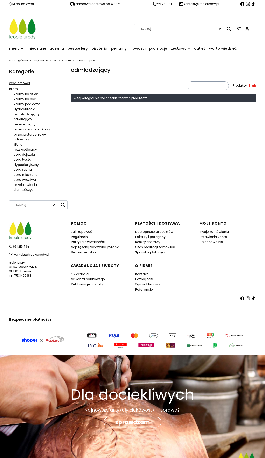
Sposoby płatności (150, 252)
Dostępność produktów (154, 231)
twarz (56, 60)
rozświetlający (25, 149)
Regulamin (79, 236)
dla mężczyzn (24, 189)
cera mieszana (25, 174)
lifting (18, 144)
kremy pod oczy (27, 104)
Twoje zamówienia (214, 231)
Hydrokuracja (24, 109)
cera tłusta (22, 159)
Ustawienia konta (213, 236)
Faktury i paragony (150, 236)
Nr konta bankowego (88, 279)
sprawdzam (132, 422)
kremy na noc (25, 99)
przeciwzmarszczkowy (32, 129)
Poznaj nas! (144, 279)
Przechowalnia (211, 242)
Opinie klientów (147, 284)
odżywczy (21, 139)
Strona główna (18, 60)
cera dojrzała (24, 154)
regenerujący (24, 124)
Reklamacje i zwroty (87, 284)
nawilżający (23, 119)
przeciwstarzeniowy (30, 134)
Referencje (144, 289)
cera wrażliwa (25, 179)
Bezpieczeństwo (84, 252)
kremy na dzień (26, 94)
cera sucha (23, 169)
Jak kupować (81, 231)
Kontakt (141, 274)
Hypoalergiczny (26, 164)
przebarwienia (25, 184)
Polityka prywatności (88, 242)
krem (68, 60)
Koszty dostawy (147, 242)
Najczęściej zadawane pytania (95, 247)
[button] (228, 28)
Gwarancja (80, 274)
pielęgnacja (40, 60)
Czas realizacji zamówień (155, 247)
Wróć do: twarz (19, 83)
